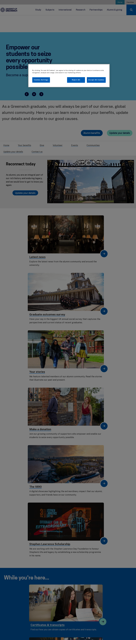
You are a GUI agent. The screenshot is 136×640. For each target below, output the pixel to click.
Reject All (76, 80)
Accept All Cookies (96, 80)
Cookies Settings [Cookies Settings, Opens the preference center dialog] (41, 80)
